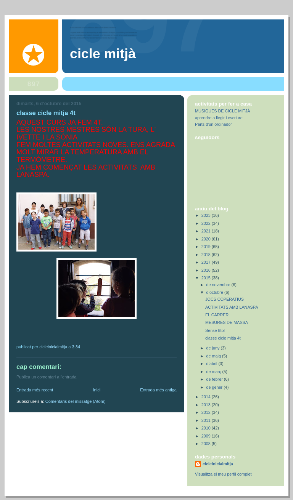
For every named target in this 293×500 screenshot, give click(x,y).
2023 (206, 215)
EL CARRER (217, 314)
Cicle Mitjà (103, 53)
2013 (206, 404)
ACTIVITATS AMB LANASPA (231, 307)
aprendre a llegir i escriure (219, 117)
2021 (206, 231)
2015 (206, 278)
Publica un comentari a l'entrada (46, 377)
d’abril (212, 363)
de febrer (215, 379)
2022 (206, 223)
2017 (206, 262)
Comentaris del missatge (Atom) (75, 401)
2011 (206, 420)
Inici (96, 390)
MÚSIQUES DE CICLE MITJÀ (222, 111)
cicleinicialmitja (218, 464)
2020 (206, 239)
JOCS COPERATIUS (224, 299)
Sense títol (215, 330)
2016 (206, 270)
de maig (214, 356)
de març (214, 371)
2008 (206, 443)
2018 (206, 254)
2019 (206, 246)
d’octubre (215, 292)
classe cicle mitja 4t (223, 338)
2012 (206, 412)
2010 (206, 428)
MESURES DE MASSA (226, 322)
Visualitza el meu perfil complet (223, 474)
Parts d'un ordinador (213, 124)
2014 (206, 396)
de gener (215, 387)
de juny (213, 348)
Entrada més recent (34, 390)
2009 (206, 436)
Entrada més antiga (158, 390)
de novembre (219, 284)
